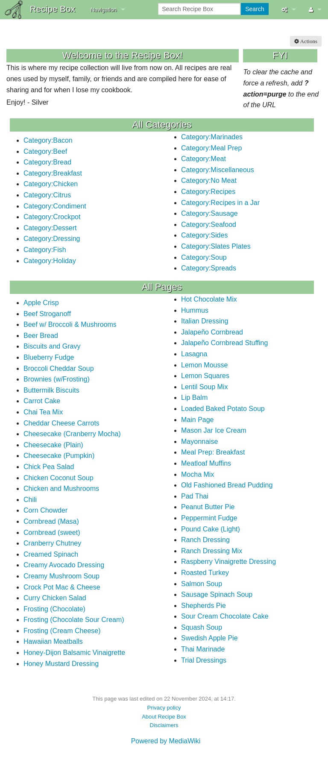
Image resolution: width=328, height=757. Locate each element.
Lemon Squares (205, 375)
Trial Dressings (203, 660)
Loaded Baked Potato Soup (223, 408)
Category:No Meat (209, 180)
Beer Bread (40, 335)
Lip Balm (194, 397)
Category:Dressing (51, 238)
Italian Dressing (204, 321)
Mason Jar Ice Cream (213, 430)
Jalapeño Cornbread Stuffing (224, 342)
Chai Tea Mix (43, 412)
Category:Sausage (209, 213)
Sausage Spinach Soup (216, 594)
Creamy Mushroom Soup (61, 576)
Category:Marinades (212, 137)
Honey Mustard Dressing (61, 663)
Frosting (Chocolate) (54, 609)
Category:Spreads (208, 268)
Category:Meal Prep (211, 148)
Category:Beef (45, 151)
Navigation (104, 9)
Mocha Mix (197, 474)
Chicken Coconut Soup (58, 477)
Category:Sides (204, 235)
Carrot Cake (41, 401)
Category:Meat (203, 158)
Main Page (197, 419)
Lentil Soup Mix (204, 386)
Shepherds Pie (203, 605)
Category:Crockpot (51, 216)
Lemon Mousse (204, 365)
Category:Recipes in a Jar (220, 202)
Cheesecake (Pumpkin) (58, 455)
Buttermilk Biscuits (51, 390)
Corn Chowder (45, 510)
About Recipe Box (164, 716)
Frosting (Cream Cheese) (62, 630)
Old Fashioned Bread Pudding (226, 485)
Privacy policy (164, 707)
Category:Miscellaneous (217, 169)
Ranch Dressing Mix (211, 551)
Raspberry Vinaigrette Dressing (228, 561)
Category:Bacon (48, 140)
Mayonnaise (199, 441)
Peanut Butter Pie (207, 507)
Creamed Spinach (50, 554)
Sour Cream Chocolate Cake (225, 616)
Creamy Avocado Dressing (63, 565)
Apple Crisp (41, 302)
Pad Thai (194, 496)
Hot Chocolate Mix (209, 299)
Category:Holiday (49, 260)
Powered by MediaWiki (166, 741)
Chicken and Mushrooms (61, 488)
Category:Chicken (50, 184)
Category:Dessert (50, 228)
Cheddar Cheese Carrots (61, 423)
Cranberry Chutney (52, 543)
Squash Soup (201, 627)
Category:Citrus (47, 195)
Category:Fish (44, 249)
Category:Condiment (54, 206)
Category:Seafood (208, 224)
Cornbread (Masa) (51, 521)
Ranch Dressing (205, 539)
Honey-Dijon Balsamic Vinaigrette (74, 652)
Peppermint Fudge (209, 518)
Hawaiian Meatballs (53, 641)
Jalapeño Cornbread (212, 332)
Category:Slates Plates (216, 246)
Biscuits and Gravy (51, 346)
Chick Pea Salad (48, 466)
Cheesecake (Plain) (53, 445)
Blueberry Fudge (48, 357)
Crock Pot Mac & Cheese (61, 587)
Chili (30, 499)
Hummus (194, 310)
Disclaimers (164, 725)
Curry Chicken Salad (54, 597)
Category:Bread (47, 162)
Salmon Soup (201, 583)
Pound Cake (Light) (210, 529)
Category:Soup (204, 257)
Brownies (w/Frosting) (56, 379)
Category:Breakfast (52, 173)
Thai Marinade (203, 649)
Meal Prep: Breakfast (213, 452)
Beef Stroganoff (47, 313)
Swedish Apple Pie (209, 638)
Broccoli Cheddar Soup (58, 368)
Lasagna (194, 354)
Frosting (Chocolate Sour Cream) (73, 619)
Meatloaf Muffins (206, 463)
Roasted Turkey (205, 572)
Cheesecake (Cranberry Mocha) (72, 433)
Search (254, 9)
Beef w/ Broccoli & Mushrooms (70, 324)
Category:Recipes (208, 191)
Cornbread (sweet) (51, 532)
